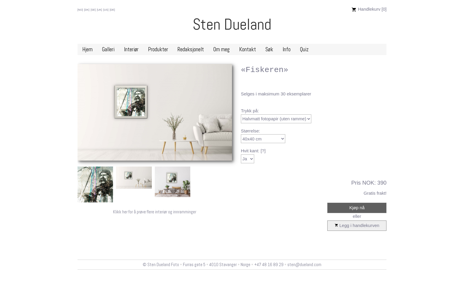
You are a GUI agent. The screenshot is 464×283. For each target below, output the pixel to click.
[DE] (112, 9)
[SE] (93, 9)
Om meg (221, 49)
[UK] (99, 9)
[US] (106, 9)
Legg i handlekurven (357, 225)
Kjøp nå (357, 207)
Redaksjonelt (191, 49)
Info (287, 49)
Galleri (108, 49)
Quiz (304, 49)
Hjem (87, 49)
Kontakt (247, 49)
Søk (269, 49)
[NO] (80, 9)
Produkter (158, 49)
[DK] (86, 9)
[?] (263, 150)
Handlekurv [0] (369, 9)
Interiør (131, 49)
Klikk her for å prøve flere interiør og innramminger (154, 212)
